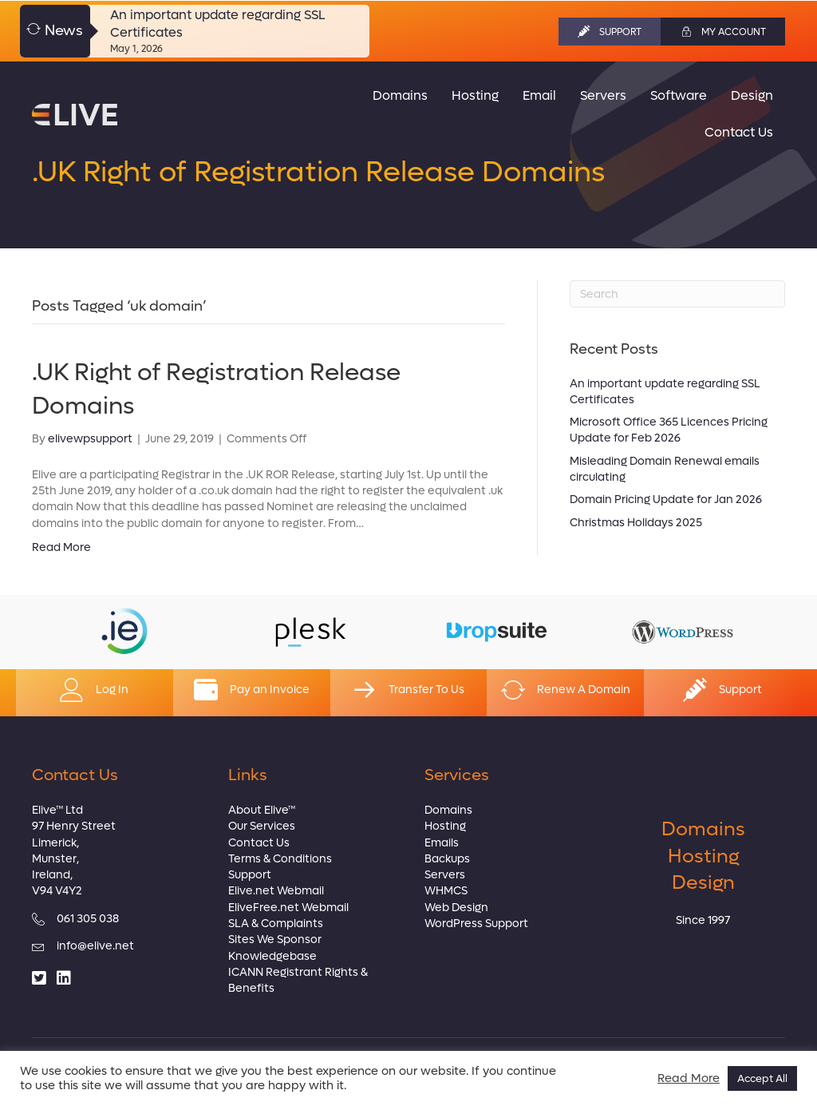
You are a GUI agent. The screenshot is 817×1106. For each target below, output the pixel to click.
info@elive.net (95, 945)
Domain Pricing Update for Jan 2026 (666, 499)
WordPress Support (476, 923)
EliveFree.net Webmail (288, 907)
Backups (447, 858)
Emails (441, 842)
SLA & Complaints (275, 923)
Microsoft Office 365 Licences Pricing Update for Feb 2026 (669, 430)
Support (249, 874)
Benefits (251, 988)
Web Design (456, 907)
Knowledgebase (272, 956)
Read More (61, 547)
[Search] (677, 293)
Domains (448, 810)
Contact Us (259, 842)
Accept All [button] (762, 1078)
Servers (444, 874)
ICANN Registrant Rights (293, 972)
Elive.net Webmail (276, 890)
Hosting (445, 826)
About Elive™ (261, 810)
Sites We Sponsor (275, 939)
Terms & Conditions (280, 858)
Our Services (261, 826)
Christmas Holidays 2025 (636, 522)
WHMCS (446, 890)
